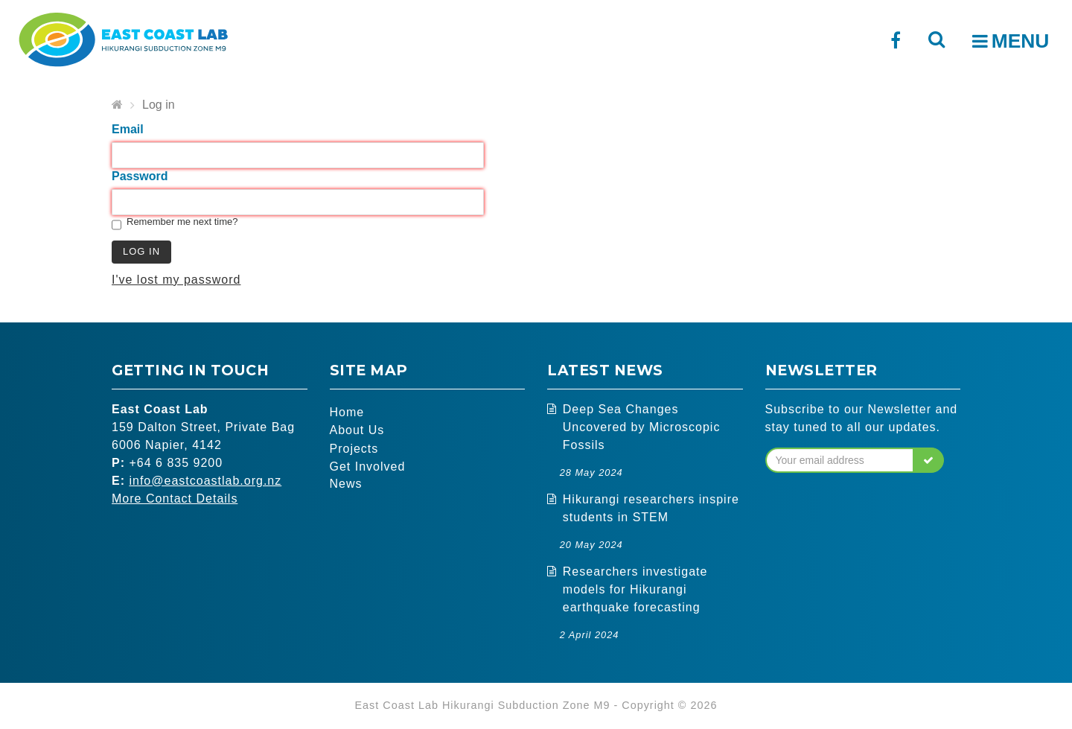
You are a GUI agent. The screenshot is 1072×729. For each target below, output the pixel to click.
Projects (354, 448)
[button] (928, 460)
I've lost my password (176, 279)
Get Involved (368, 466)
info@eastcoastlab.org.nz (205, 480)
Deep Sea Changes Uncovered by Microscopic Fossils (642, 427)
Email (128, 129)
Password (140, 176)
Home (347, 413)
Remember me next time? (182, 221)
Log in (158, 104)
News (346, 484)
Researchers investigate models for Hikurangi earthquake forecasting (635, 589)
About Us (357, 430)
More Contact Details (174, 498)
